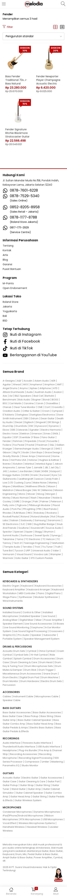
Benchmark (9, 399)
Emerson (37, 433)
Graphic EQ (9, 635)
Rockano (52, 512)
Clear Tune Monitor (25, 407)
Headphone (10, 750)
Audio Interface (12, 743)
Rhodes (7, 512)
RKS (30, 512)
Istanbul (29, 463)
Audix (29, 392)
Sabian (14, 520)
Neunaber (45, 497)
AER (53, 380)
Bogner (36, 399)
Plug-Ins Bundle (28, 750)
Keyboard (27, 585)
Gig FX (16, 452)
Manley (53, 482)
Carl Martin (15, 403)
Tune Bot (8, 550)
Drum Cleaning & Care (24, 662)
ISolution (18, 463)
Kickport (55, 471)
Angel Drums (10, 388)
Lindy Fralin (52, 479)
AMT (59, 384)
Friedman (42, 445)
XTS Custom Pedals (42, 558)
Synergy (56, 535)
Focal (42, 441)
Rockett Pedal (11, 516)
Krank (34, 475)
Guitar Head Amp (20, 796)
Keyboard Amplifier (14, 589)
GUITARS (8, 773)
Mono (22, 494)
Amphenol (36, 384)
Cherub (7, 407)
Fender (7, 441)
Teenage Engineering (36, 543)
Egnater (34, 429)
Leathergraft (26, 479)
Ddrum (35, 418)
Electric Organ (11, 585)
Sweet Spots (42, 535)
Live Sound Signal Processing (30, 631)
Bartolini (49, 396)
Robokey (39, 512)
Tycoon (19, 550)
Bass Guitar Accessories (17, 712)
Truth (58, 546)
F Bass (35, 437)
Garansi (7, 264)
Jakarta (7, 306)
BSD (5, 320)
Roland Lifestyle (40, 516)
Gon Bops (37, 452)
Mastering (57, 761)
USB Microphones (53, 819)
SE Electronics (11, 524)
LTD (11, 482)
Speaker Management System (41, 638)
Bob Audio (24, 399)
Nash (34, 497)
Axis (5, 396)
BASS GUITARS (12, 708)
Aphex (33, 388)
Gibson (7, 452)
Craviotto (57, 407)
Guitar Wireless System (28, 800)
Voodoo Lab (41, 554)
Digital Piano (53, 593)
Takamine (8, 539)
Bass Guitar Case (13, 716)
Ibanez (7, 463)
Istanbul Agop (44, 463)
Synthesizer (25, 597)
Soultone (23, 528)
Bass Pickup (31, 716)
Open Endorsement (15, 288)
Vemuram (8, 554)
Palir (35, 501)
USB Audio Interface (48, 746)
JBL (46, 467)
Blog (5, 259)
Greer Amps (28, 456)
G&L (52, 445)
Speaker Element (13, 623)
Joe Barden (26, 471)
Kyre (54, 475)
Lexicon (39, 479)
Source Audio (54, 528)
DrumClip (8, 426)
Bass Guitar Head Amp (40, 723)
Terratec (28, 546)
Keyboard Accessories (48, 585)
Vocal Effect (9, 823)
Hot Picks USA (18, 460)
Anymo (24, 388)
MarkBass (18, 486)
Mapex (7, 486)
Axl (11, 396)
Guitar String (43, 785)
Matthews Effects (36, 486)
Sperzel (18, 531)
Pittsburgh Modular (40, 505)
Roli (53, 516)
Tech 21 (17, 543)
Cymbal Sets (21, 654)
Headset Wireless (37, 827)
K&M (37, 471)
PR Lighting (29, 509)
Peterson (56, 501)
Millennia (47, 490)
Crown (46, 411)
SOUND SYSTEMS (13, 608)
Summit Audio (11, 535)
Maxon (51, 486)
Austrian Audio (43, 392)
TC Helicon (49, 539)
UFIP (28, 550)
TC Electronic (32, 539)
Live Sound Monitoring (16, 627)
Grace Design (53, 452)
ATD (55, 388)
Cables (7, 696)
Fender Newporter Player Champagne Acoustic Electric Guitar (48, 82)
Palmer (44, 501)
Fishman (18, 441)
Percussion (9, 685)
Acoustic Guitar (11, 777)
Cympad (57, 411)
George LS (47, 448)
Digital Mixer (27, 620)
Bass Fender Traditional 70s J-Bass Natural (16, 80)
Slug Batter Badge (44, 524)
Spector (7, 531)
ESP (16, 437)
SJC (23, 524)
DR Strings (53, 422)
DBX (26, 418)
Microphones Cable (46, 696)
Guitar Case (9, 781)
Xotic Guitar (21, 558)
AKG (25, 384)
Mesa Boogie (23, 490)
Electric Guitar (30, 777)
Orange (26, 501)
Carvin (39, 403)
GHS (57, 448)
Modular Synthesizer (46, 597)
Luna (28, 482)
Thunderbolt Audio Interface (19, 746)
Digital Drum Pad (29, 677)
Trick (37, 546)
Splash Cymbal (22, 658)
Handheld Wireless (14, 827)
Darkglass (22, 414)
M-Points (8, 283)
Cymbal (31, 651)
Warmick (8, 558)
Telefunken (57, 543)
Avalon (58, 392)
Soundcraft (37, 528)
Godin (25, 452)
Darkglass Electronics (42, 414)
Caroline (29, 403)
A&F (19, 380)
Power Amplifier (53, 620)
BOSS (55, 399)
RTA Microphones (30, 819)
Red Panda (50, 509)
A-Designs (9, 380)
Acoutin (28, 380)
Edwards (23, 429)
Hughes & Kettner (49, 460)
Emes (47, 433)
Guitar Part (54, 781)
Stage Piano (10, 597)
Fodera (7, 445)
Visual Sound (24, 554)
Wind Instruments (13, 601)
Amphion (49, 384)
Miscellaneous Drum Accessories (22, 673)
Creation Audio (11, 411)
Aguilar (7, 384)
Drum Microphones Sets (39, 666)
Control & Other (32, 612)
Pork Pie (16, 509)
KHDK (45, 471)
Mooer (31, 494)
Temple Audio (12, 546)
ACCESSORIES (11, 692)
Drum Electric (10, 677)
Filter (8, 27)
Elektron (24, 433)
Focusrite (52, 441)
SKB (29, 524)
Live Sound (49, 616)
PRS (39, 509)
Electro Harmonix (51, 429)
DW (31, 426)
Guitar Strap (27, 785)
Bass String (47, 716)
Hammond (44, 456)
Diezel (18, 422)
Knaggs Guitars (11, 475)
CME (40, 407)
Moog (40, 494)
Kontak (7, 250)
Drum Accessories (44, 658)
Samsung (40, 520)
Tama (19, 539)
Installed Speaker (30, 616)
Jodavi (13, 471)
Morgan (50, 494)
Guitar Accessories (51, 777)
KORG (26, 475)
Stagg (38, 531)
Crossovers (56, 631)
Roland (25, 516)
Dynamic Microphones (47, 812)
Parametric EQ (11, 765)
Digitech (29, 422)
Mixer (39, 620)
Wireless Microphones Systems (37, 823)
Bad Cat (38, 396)
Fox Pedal (18, 445)
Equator (7, 437)
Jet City (54, 467)
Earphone (37, 627)
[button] (33, 36)
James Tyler (24, 467)
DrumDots (21, 426)
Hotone (32, 460)
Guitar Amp (34, 789)
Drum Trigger (46, 670)
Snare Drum (50, 673)
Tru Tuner (47, 546)
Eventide (25, 437)
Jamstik (38, 467)
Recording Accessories (23, 754)
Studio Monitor (30, 765)
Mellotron (8, 490)
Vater (56, 550)
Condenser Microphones (17, 812)
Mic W (36, 490)
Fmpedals (30, 441)
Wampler (55, 554)
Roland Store (10, 302)
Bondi (46, 399)
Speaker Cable (11, 700)
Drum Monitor (10, 681)
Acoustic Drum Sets (14, 651)
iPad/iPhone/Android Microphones (23, 815)
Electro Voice (10, 433)
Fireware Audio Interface (37, 743)
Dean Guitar (47, 418)
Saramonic (54, 520)
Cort (47, 407)
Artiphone (45, 388)
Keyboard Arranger (38, 589)
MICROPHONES (12, 807)
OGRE (16, 501)
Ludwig (19, 482)
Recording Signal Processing (35, 758)
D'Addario (8, 414)
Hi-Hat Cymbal (39, 654)
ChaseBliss (52, 403)
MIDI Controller (27, 593)
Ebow (6, 429)
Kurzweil (45, 475)
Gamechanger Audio (26, 448)
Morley (7, 497)
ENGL (55, 433)
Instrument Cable (23, 696)
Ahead (17, 384)
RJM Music (20, 512)
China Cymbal (46, 651)
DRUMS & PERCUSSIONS (17, 646)
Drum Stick (30, 670)
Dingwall (41, 422)
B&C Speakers (23, 396)
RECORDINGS (11, 738)
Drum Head (46, 662)
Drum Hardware (29, 681)
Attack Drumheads (13, 392)
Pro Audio (23, 635)
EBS (13, 429)
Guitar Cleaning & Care (32, 781)
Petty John (9, 505)
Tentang (8, 245)
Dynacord (41, 426)
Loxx (5, 482)
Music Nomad (21, 497)
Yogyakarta (10, 311)
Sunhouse (27, 535)
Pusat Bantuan (12, 269)
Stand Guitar (18, 789)
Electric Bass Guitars (41, 727)
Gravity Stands (11, 456)
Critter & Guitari (31, 411)
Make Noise (40, 482)
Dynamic (54, 426)
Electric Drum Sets (51, 681)
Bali (5, 316)
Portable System (12, 638)
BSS (5, 403)
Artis (5, 255)
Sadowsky (27, 520)
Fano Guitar (48, 437)
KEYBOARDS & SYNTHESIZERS (20, 581)
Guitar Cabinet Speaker (29, 792)
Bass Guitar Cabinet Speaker (34, 720)
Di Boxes (59, 623)
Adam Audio (41, 380)
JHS (5, 471)
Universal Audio (41, 550)
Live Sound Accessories (38, 623)
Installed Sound (12, 612)
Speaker (36, 635)
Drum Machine (49, 677)
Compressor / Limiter (37, 761)
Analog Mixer (10, 620)
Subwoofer (49, 635)
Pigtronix (22, 505)
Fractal (30, 445)
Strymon (49, 531)
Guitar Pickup (10, 785)
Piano (41, 593)
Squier (29, 531)
